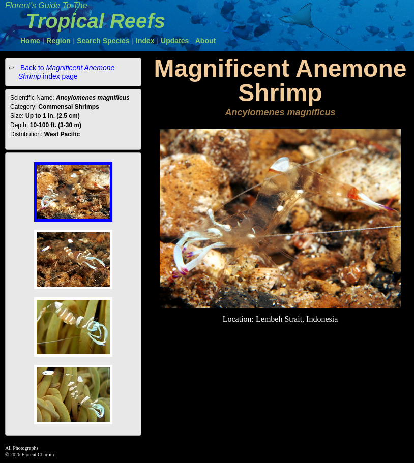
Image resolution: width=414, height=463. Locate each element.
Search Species (103, 41)
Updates (175, 41)
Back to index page (66, 72)
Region (58, 41)
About (205, 41)
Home (30, 41)
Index (145, 41)
